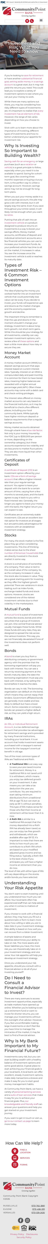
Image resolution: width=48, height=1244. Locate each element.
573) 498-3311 (39, 1209)
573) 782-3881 (38, 1205)
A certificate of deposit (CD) (18, 470)
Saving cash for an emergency (19, 161)
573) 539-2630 (38, 1212)
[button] (41, 20)
